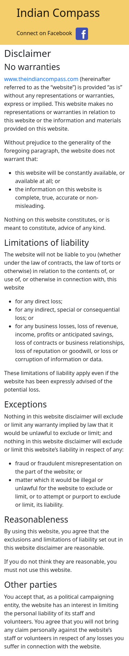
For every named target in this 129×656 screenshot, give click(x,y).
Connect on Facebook (53, 33)
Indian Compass (58, 12)
